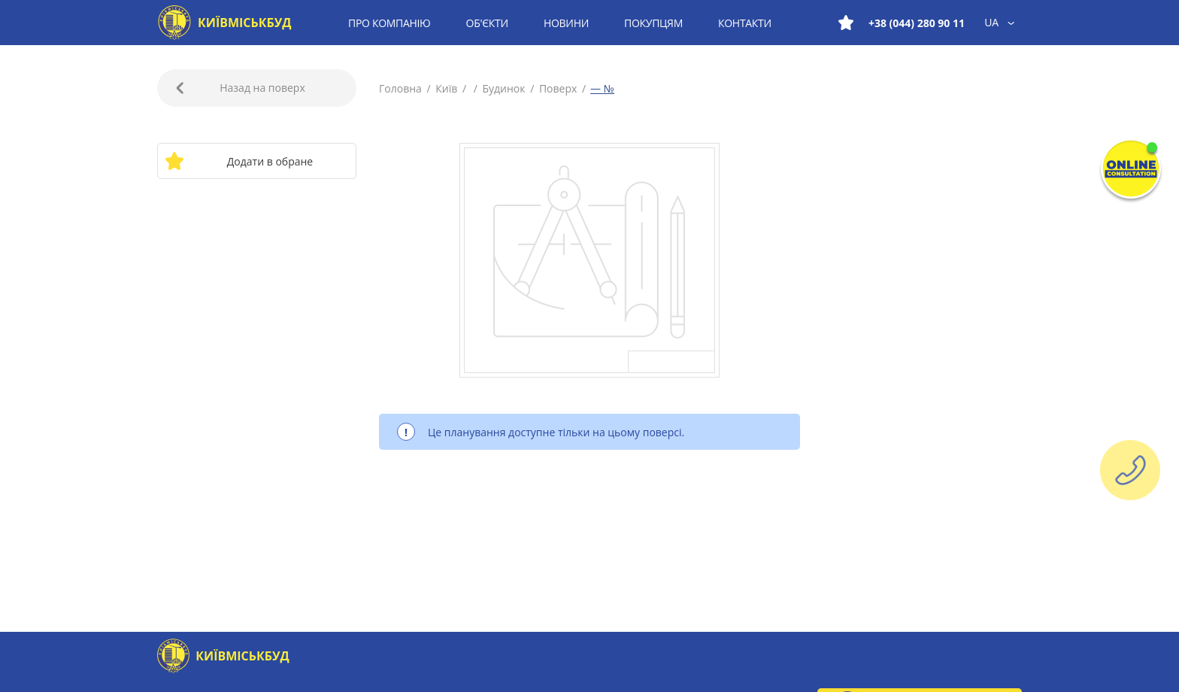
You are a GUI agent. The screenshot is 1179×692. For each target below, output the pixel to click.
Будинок (504, 88)
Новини (566, 23)
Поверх (558, 88)
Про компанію (389, 23)
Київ (446, 88)
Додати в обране (239, 161)
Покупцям (653, 23)
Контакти (744, 23)
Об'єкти (487, 23)
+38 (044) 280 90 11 (916, 23)
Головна (401, 88)
